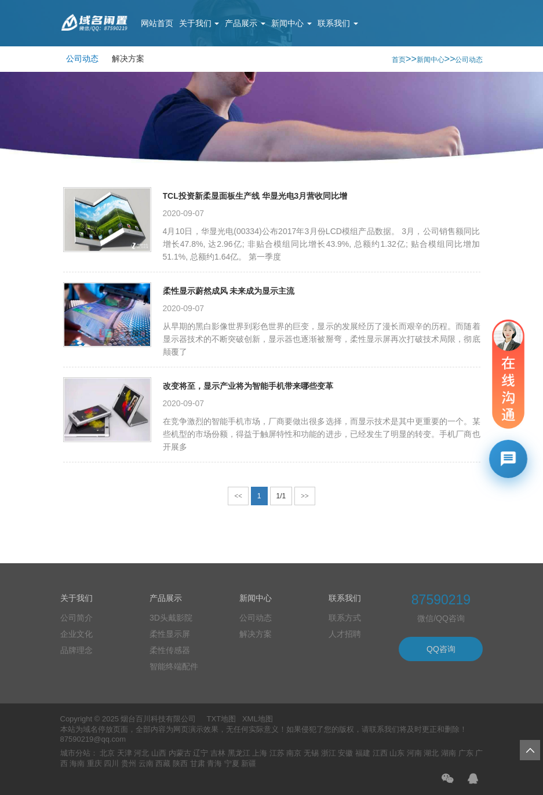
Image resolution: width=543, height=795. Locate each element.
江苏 (277, 753)
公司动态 (82, 58)
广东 (465, 753)
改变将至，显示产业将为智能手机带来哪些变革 (248, 386)
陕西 (180, 763)
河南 (414, 753)
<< (238, 496)
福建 (362, 753)
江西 (380, 753)
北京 (107, 753)
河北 (141, 753)
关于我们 (199, 23)
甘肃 (197, 763)
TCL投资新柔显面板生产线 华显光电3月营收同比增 (255, 195)
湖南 (448, 753)
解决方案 (128, 58)
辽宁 (200, 753)
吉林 (217, 753)
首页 (399, 60)
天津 (124, 753)
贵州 (128, 763)
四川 (111, 763)
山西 (158, 753)
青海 (214, 763)
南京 (293, 753)
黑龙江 (239, 753)
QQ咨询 (441, 649)
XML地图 (257, 718)
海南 (77, 763)
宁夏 (231, 763)
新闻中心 (291, 23)
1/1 (281, 496)
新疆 (248, 763)
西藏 (162, 763)
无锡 (311, 753)
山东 (396, 753)
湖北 (431, 753)
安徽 (345, 753)
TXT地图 (221, 718)
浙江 (328, 753)
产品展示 (245, 23)
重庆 (94, 763)
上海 (259, 753)
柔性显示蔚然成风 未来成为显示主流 (229, 291)
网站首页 (157, 23)
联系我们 (338, 23)
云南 (146, 763)
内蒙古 (180, 753)
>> (305, 496)
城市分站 (75, 753)
